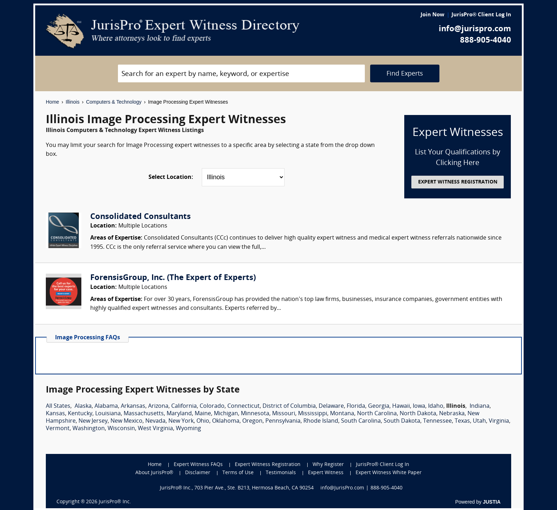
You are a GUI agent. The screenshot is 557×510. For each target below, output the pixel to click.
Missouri (283, 414)
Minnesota (255, 414)
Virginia (499, 421)
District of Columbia (289, 406)
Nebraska (452, 414)
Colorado (212, 406)
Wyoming (188, 429)
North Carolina (377, 414)
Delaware (331, 406)
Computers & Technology (113, 102)
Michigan (226, 414)
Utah (479, 421)
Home (52, 102)
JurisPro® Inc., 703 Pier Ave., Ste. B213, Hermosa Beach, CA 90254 (237, 488)
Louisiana (108, 414)
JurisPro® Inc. (115, 502)
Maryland (179, 414)
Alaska (83, 406)
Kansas (55, 414)
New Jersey (93, 421)
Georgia (378, 406)
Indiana (480, 406)
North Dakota (418, 414)
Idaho (435, 406)
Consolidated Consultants (140, 217)
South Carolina (361, 421)
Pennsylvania (283, 421)
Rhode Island (320, 421)
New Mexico (126, 421)
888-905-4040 (485, 41)
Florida (356, 406)
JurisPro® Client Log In (481, 15)
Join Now (432, 15)
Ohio (202, 421)
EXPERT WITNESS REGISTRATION (457, 182)
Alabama (106, 406)
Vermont (58, 429)
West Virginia (155, 429)
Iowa (419, 406)
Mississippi (312, 414)
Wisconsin (121, 429)
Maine (203, 414)
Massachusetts (144, 414)
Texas (462, 421)
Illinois (73, 102)
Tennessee (437, 421)
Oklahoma (225, 421)
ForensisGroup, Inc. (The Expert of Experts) (173, 278)
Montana (342, 414)
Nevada (155, 421)
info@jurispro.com (475, 29)
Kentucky (80, 414)
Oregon (252, 421)
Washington (88, 429)
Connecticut (243, 406)
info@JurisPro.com (342, 488)
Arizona (158, 406)
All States (58, 406)
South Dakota (402, 421)
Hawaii (401, 406)
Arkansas (133, 406)
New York (181, 421)
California (184, 406)
